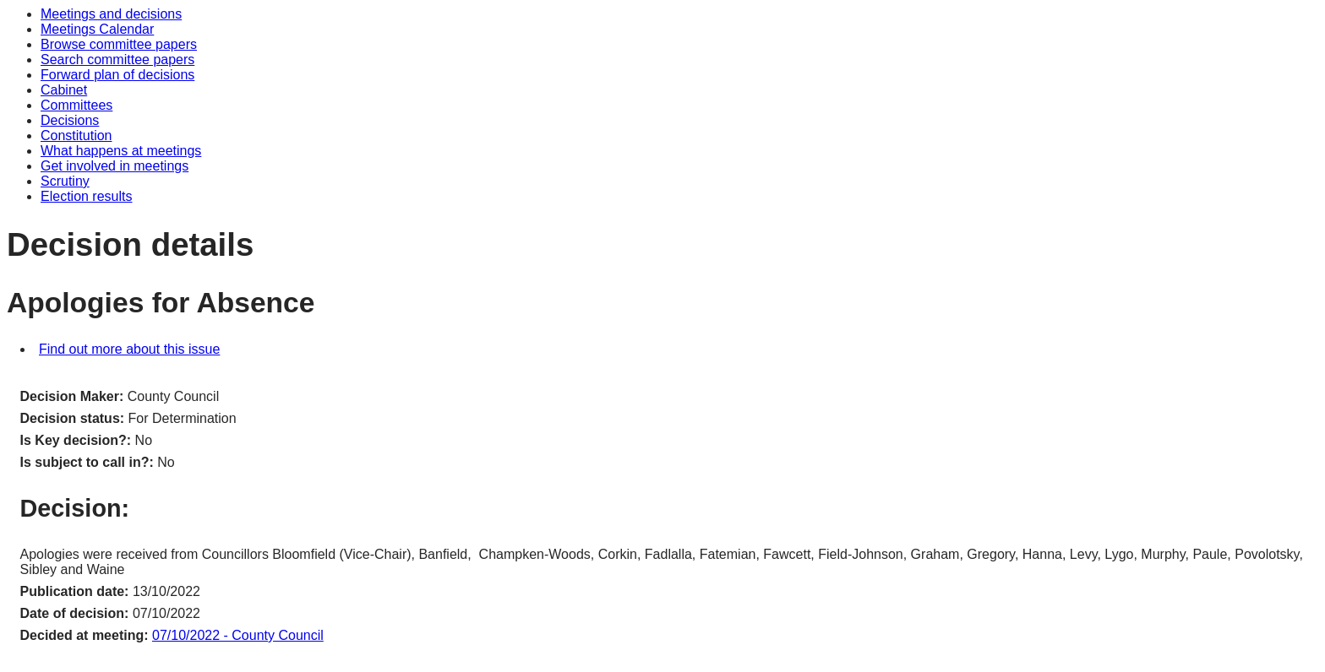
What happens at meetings (121, 151)
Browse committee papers (119, 44)
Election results (87, 196)
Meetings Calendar (97, 29)
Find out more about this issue (129, 349)
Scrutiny (65, 181)
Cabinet (64, 90)
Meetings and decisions (111, 14)
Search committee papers (117, 59)
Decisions (70, 120)
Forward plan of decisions (117, 75)
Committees (76, 105)
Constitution (76, 135)
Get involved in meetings (114, 166)
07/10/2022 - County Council (238, 635)
